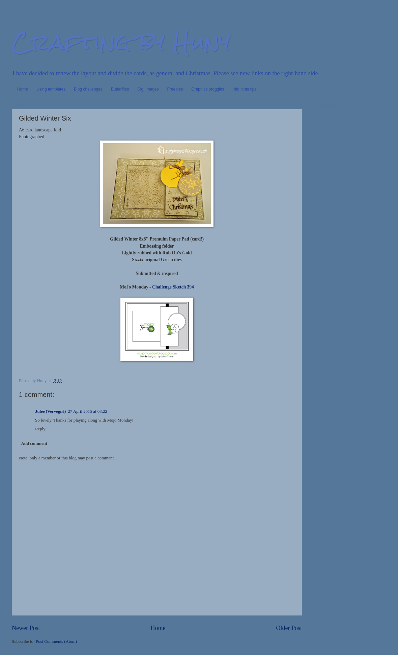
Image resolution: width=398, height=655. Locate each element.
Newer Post (26, 628)
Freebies (175, 89)
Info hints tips (245, 89)
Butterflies (120, 89)
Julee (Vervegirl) (50, 411)
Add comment (34, 443)
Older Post (289, 628)
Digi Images (148, 89)
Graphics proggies (207, 89)
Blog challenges (88, 89)
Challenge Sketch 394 (172, 286)
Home (22, 89)
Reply (40, 429)
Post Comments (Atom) (56, 641)
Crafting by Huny (121, 42)
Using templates (50, 89)
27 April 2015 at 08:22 (87, 411)
